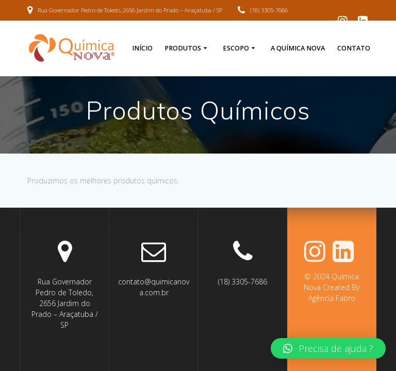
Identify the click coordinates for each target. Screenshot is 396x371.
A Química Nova (298, 48)
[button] (328, 348)
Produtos (182, 48)
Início (142, 48)
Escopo (236, 48)
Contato (353, 48)
